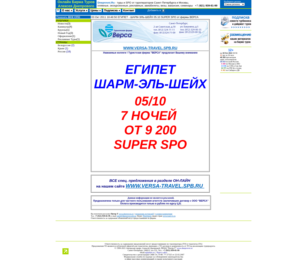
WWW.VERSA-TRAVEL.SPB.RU (150, 48)
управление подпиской (144, 214)
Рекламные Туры (67, 39)
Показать (68, 17)
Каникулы (63, 26)
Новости (62, 23)
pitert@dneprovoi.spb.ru (126, 216)
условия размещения (163, 214)
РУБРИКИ (62, 20)
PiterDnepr (147, 216)
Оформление (65, 36)
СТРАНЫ (61, 42)
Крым (61, 48)
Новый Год (64, 32)
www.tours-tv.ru (169, 216)
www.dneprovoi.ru (126, 214)
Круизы (62, 29)
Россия (61, 51)
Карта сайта (162, 252)
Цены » (95, 10)
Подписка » (112, 10)
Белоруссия (64, 45)
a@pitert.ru (150, 252)
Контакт (128, 10)
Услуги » (81, 10)
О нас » (67, 10)
